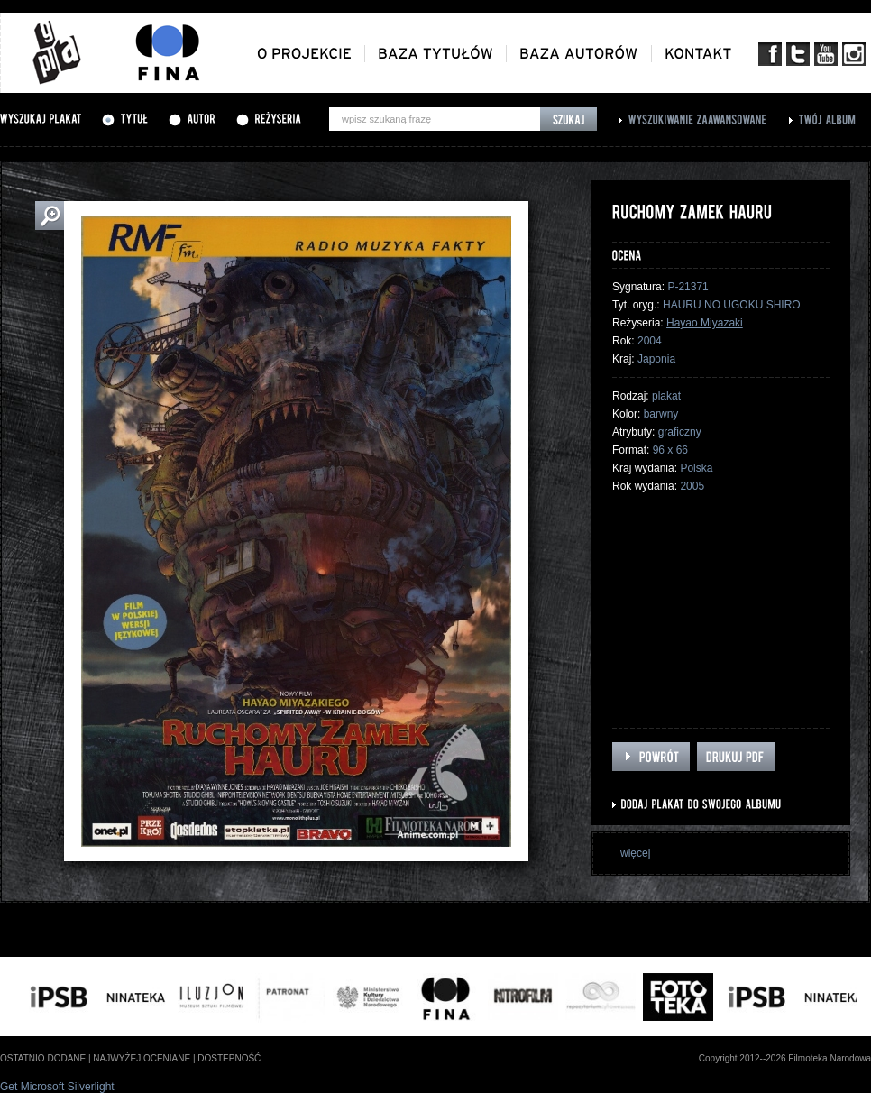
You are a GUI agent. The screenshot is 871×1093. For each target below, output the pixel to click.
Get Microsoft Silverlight (57, 1086)
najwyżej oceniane (141, 1058)
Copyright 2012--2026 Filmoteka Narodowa (785, 1058)
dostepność (229, 1058)
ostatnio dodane (43, 1058)
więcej (635, 853)
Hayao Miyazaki (704, 323)
